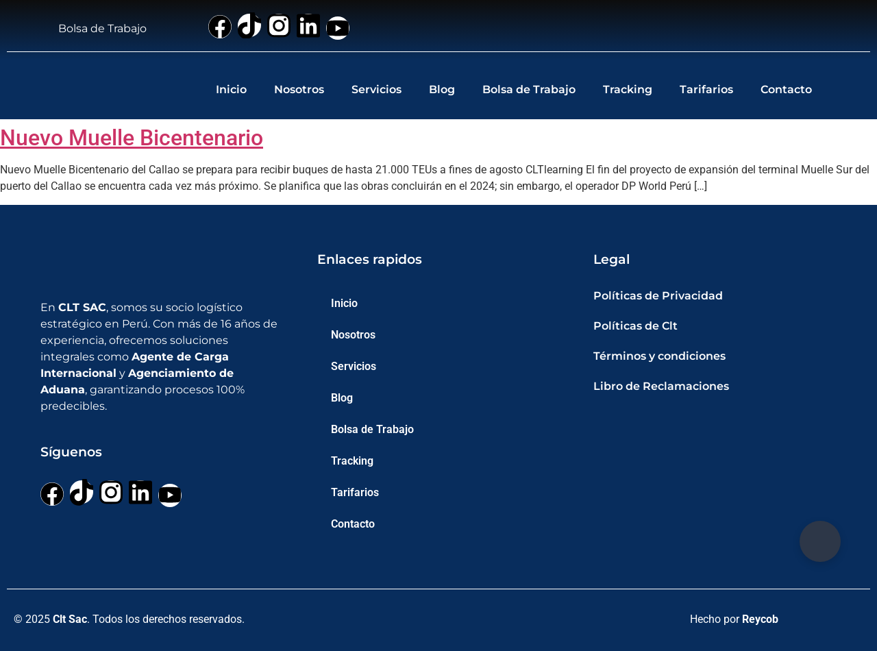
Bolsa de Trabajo (529, 89)
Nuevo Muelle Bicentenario (131, 138)
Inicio (231, 89)
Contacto (786, 89)
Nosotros (299, 89)
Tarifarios (706, 89)
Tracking (627, 89)
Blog (442, 89)
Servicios (376, 89)
